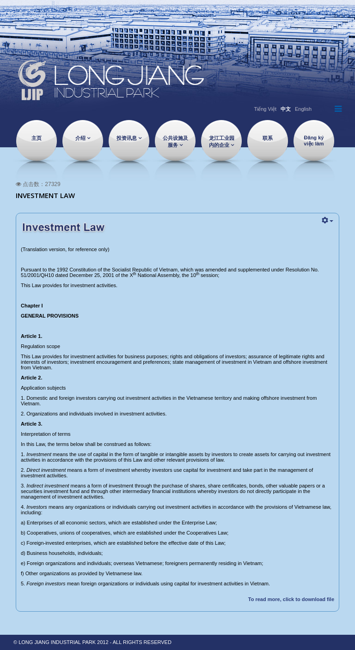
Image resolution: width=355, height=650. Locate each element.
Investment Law (45, 195)
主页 (36, 138)
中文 (286, 109)
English (303, 109)
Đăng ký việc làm (314, 140)
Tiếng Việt (265, 109)
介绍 (80, 138)
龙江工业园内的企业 (221, 141)
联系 (268, 138)
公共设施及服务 (175, 141)
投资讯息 (126, 138)
